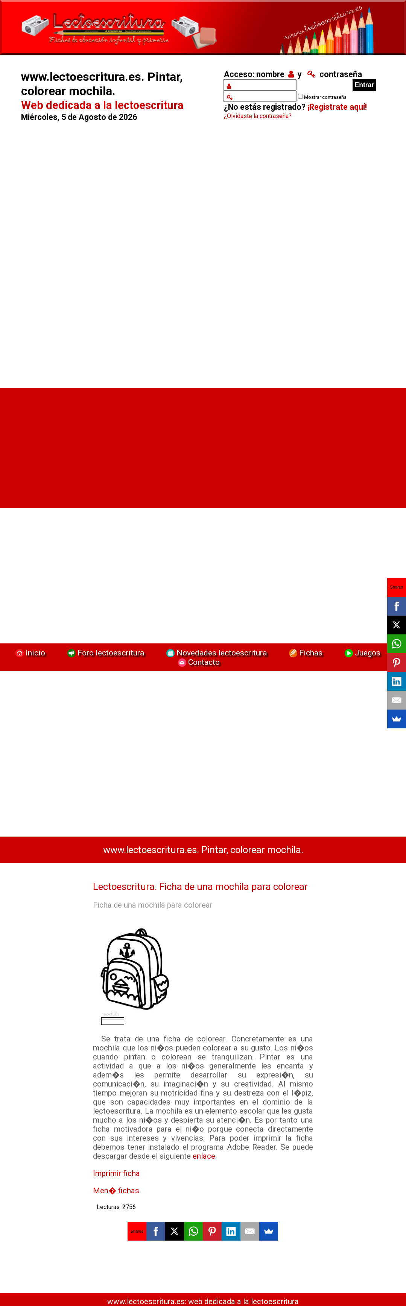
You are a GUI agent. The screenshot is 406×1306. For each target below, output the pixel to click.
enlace (204, 1156)
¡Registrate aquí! (337, 107)
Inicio (29, 652)
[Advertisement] (114, 256)
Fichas (304, 652)
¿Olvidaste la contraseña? (258, 116)
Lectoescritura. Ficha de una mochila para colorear (200, 886)
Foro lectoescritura (105, 652)
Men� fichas (116, 1190)
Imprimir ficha (116, 1173)
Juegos (361, 652)
